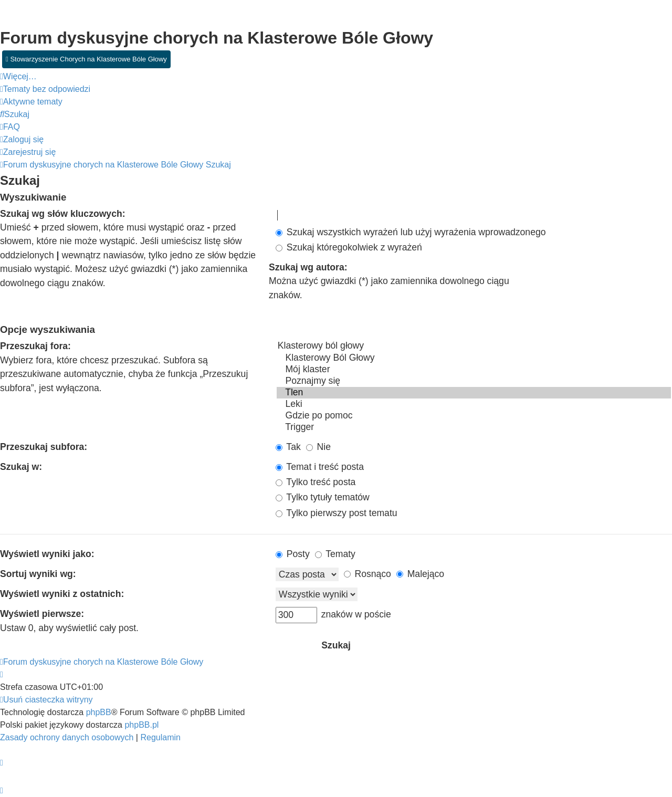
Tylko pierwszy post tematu (336, 513)
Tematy (335, 554)
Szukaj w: (21, 467)
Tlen (474, 393)
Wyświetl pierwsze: (42, 614)
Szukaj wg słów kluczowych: (62, 213)
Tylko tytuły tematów (323, 497)
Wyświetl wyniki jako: (47, 554)
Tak (288, 447)
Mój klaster (474, 369)
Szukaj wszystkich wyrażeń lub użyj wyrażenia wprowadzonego (411, 232)
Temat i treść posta (320, 467)
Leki (474, 404)
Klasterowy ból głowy (474, 346)
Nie (318, 447)
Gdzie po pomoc (474, 416)
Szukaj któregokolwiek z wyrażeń (349, 247)
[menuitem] (45, 89)
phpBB (98, 712)
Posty (293, 554)
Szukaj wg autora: (308, 267)
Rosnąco (367, 574)
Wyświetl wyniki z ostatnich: (62, 594)
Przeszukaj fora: (35, 346)
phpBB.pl (141, 724)
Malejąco (420, 574)
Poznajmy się (474, 381)
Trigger (474, 427)
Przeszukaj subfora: (43, 447)
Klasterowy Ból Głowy (474, 358)
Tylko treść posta (316, 482)
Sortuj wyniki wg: (38, 574)
